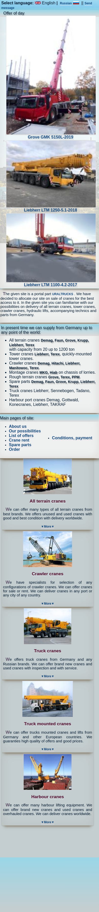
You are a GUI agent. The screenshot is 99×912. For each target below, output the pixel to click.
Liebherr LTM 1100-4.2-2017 (51, 282)
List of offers (21, 435)
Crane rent (19, 440)
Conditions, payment (72, 438)
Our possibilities (25, 431)
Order (14, 449)
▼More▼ (47, 526)
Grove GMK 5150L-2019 (51, 134)
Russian (66, 3)
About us (17, 426)
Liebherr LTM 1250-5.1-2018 (51, 207)
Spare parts (20, 445)
